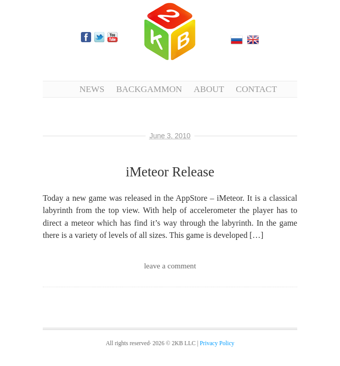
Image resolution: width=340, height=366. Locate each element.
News (91, 89)
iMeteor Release (170, 171)
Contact (256, 89)
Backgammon (149, 89)
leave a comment (170, 266)
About (209, 89)
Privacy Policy (217, 343)
